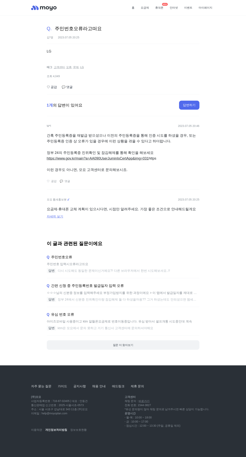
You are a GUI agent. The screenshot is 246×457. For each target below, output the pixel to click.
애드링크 (118, 386)
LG (82, 67)
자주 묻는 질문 (41, 386)
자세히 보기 (55, 216)
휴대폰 (160, 6)
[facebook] (60, 441)
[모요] (41, 375)
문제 (76, 67)
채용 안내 (98, 386)
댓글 (67, 87)
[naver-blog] (43, 441)
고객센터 (59, 67)
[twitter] (69, 441)
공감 (52, 87)
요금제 (145, 7)
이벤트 (188, 7)
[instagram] (51, 441)
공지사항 (79, 386)
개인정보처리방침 (56, 429)
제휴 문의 (137, 386)
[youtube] (34, 441)
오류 (69, 67)
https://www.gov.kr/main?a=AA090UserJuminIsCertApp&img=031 (98, 158)
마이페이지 (205, 7)
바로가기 (144, 401)
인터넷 (174, 7)
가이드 (62, 386)
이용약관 (36, 429)
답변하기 (189, 105)
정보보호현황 (78, 429)
